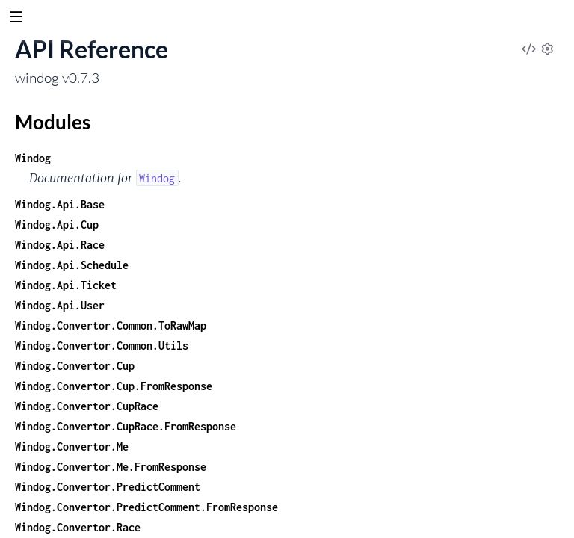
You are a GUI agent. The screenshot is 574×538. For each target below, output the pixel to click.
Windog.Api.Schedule (72, 265)
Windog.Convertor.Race (78, 527)
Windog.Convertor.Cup (75, 365)
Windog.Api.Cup (57, 224)
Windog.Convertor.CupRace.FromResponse (125, 426)
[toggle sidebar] (16, 18)
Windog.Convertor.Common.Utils (101, 345)
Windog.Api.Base (60, 204)
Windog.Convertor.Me (72, 446)
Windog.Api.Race (60, 244)
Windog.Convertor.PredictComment (107, 486)
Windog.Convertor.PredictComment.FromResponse (146, 507)
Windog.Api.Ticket (66, 285)
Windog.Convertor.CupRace (86, 406)
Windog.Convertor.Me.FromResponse (110, 466)
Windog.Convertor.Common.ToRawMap (110, 325)
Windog (33, 158)
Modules (52, 122)
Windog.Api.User (60, 305)
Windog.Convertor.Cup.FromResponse (113, 386)
